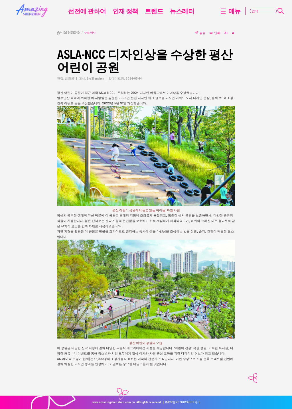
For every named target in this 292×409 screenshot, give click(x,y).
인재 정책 (125, 11)
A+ (226, 33)
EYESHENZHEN (71, 33)
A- (233, 33)
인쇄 (215, 33)
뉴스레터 (182, 11)
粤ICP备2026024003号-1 (182, 402)
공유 (200, 33)
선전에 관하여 (87, 11)
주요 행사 (89, 33)
